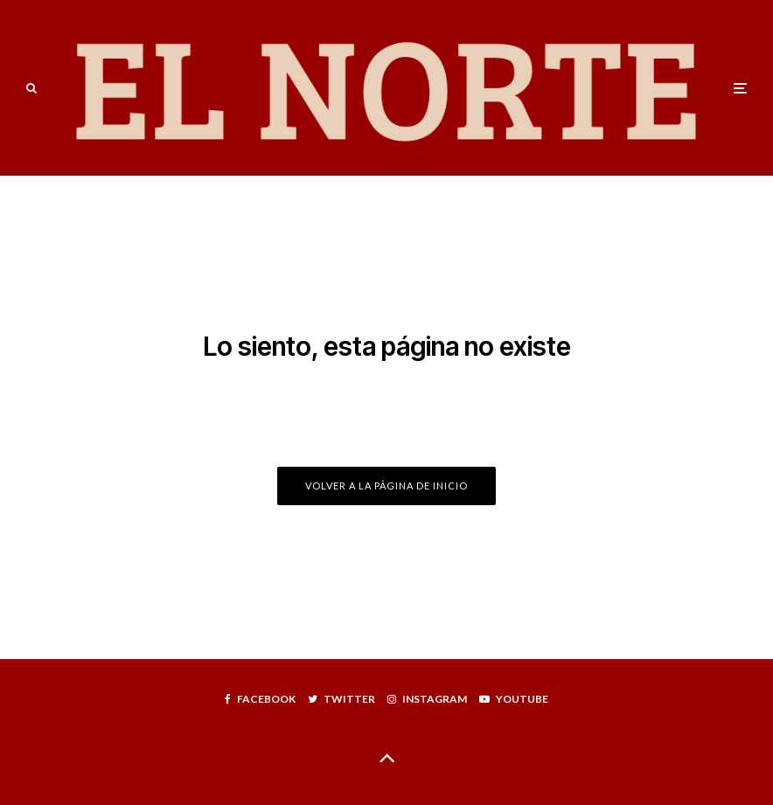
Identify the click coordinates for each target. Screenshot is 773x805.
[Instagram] (427, 699)
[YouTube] (513, 699)
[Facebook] (260, 699)
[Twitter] (341, 699)
